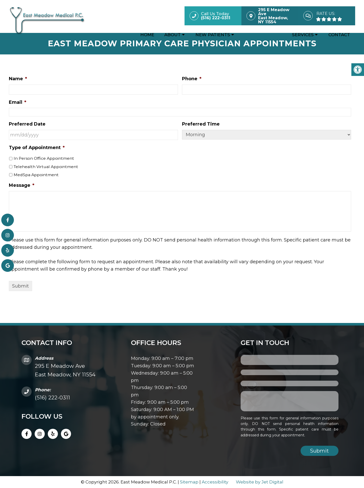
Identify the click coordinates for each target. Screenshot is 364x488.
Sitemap (189, 481)
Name (18, 79)
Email (17, 102)
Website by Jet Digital (259, 481)
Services (303, 34)
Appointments (263, 34)
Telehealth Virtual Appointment (46, 166)
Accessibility (215, 481)
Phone (191, 79)
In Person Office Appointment (44, 158)
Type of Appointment (37, 147)
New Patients (212, 34)
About (172, 34)
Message (21, 185)
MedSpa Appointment (36, 174)
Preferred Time (201, 124)
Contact (339, 34)
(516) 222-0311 (52, 397)
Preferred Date (27, 124)
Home (147, 34)
